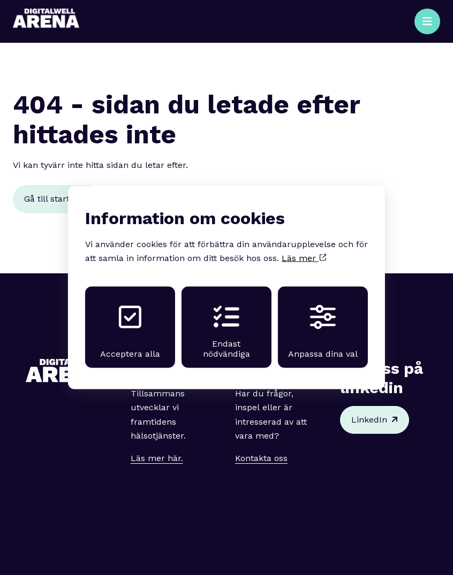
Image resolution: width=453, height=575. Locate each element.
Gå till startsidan (58, 199)
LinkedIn (374, 420)
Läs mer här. (157, 458)
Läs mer (304, 258)
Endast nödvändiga (226, 331)
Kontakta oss (261, 458)
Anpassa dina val (323, 331)
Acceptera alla (130, 331)
